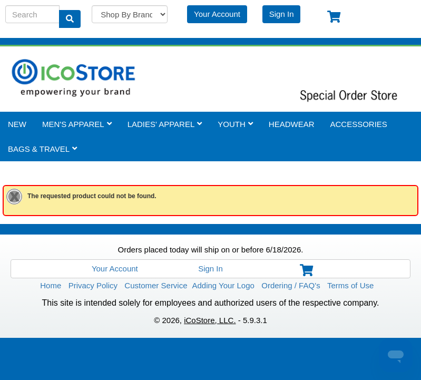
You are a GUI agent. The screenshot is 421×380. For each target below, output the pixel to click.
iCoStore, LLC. (210, 319)
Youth (235, 123)
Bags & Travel (42, 148)
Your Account (217, 13)
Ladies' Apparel (165, 123)
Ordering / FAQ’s (290, 284)
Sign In (281, 13)
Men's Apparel (77, 123)
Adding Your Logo (223, 284)
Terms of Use (350, 284)
